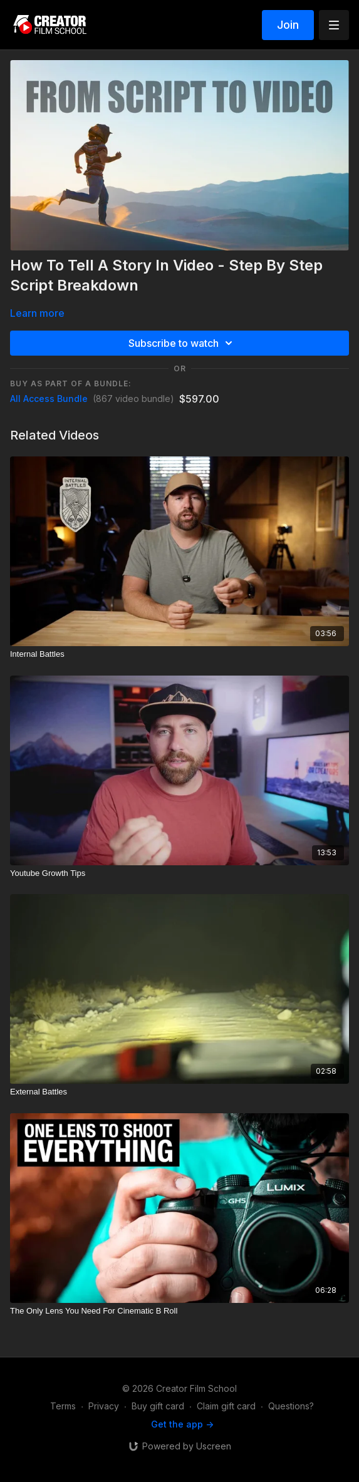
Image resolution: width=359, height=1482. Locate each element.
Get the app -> (182, 1424)
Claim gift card (226, 1406)
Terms (63, 1406)
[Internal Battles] (179, 654)
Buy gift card (158, 1406)
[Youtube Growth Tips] (179, 873)
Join (288, 24)
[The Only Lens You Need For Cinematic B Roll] (179, 1311)
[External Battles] (179, 1092)
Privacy (103, 1406)
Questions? (291, 1406)
